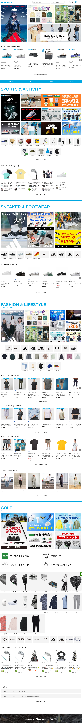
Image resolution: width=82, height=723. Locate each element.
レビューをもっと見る (41, 194)
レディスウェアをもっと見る (41, 432)
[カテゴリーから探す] (58, 2)
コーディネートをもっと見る (41, 495)
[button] (80, 60)
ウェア (50, 81)
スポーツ (10, 81)
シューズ (30, 81)
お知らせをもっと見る (41, 701)
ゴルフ (70, 81)
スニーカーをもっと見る (41, 292)
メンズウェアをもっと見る (41, 401)
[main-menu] (80, 2)
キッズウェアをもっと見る (41, 464)
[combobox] (41, 2)
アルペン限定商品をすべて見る (41, 74)
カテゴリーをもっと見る (41, 159)
